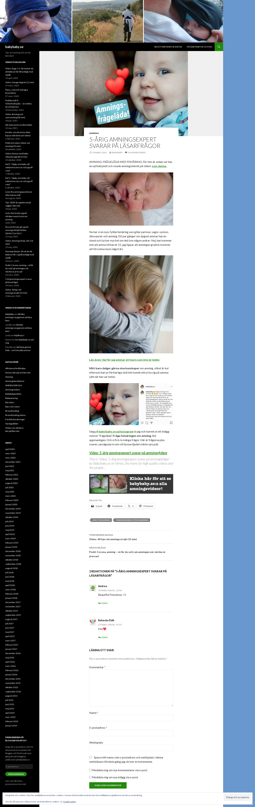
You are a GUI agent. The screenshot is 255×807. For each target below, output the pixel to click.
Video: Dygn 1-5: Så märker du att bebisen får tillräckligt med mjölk (19, 71)
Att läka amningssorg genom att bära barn (18, 317)
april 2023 (10, 449)
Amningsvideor (12, 389)
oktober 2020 (11, 479)
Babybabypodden (13, 394)
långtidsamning (101, 520)
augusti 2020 (11, 483)
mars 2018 (10, 589)
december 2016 (13, 653)
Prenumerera (16, 774)
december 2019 (13, 508)
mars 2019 (10, 538)
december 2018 (13, 551)
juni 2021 (9, 466)
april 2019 (10, 534)
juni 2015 (9, 704)
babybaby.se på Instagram (116, 431)
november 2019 (13, 513)
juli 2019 (9, 521)
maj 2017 (9, 632)
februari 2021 (11, 474)
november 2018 (13, 555)
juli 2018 (9, 572)
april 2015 (10, 712)
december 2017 (13, 602)
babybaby (117, 152)
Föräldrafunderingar (15, 419)
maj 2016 (9, 657)
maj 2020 (9, 491)
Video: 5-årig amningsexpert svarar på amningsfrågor (128, 453)
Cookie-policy (69, 801)
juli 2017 (9, 623)
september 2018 (13, 564)
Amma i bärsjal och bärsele (17, 372)
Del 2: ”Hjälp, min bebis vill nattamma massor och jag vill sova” (19, 167)
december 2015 (13, 678)
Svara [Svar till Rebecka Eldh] (104, 637)
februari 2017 (11, 644)
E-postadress (98, 727)
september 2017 (13, 615)
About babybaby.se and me (168, 47)
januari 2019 (11, 547)
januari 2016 (11, 674)
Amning (94, 133)
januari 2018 (11, 598)
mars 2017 (10, 640)
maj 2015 (9, 708)
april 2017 (10, 636)
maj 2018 (9, 581)
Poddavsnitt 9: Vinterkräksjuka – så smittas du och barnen (18, 103)
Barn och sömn (12, 406)
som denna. (159, 166)
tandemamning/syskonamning (132, 520)
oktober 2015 (11, 687)
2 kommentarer (137, 152)
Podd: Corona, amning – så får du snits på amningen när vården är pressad (131, 552)
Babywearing (11, 398)
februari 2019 (11, 542)
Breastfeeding (12, 411)
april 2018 (10, 585)
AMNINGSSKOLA (13, 385)
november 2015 (13, 683)
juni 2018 (9, 576)
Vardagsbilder (11, 423)
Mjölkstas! (19, 335)
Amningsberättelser (14, 381)
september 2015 (13, 691)
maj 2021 (9, 470)
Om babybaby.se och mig (199, 47)
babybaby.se (14, 47)
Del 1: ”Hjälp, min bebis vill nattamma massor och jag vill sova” (19, 181)
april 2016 (10, 661)
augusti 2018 (11, 568)
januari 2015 (11, 725)
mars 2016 (10, 666)
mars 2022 (10, 457)
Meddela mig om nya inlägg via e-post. (115, 777)
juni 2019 (9, 525)
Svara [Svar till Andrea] (104, 603)
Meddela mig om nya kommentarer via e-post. (120, 770)
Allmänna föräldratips (15, 368)
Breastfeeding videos (15, 415)
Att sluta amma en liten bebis (18, 125)
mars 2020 (10, 496)
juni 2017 (9, 627)
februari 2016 (11, 670)
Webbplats (96, 742)
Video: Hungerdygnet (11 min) (19, 82)
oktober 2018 (11, 559)
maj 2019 (9, 530)
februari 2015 (11, 721)
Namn (93, 712)
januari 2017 (11, 649)
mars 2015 (10, 717)
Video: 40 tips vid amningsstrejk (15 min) (131, 537)
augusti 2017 (11, 619)
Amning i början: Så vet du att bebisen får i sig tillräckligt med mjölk (19, 254)
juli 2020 (9, 487)
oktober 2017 (11, 610)
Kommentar (97, 667)
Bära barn (9, 402)
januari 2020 (11, 504)
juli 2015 (9, 700)
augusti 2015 (11, 695)
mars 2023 (10, 453)
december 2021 (13, 462)
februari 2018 (11, 593)
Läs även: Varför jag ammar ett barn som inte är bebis (124, 359)
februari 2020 (11, 500)
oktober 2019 (11, 517)
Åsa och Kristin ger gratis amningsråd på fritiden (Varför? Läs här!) (17, 230)
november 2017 (13, 606)
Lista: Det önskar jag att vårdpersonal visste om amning (16, 216)
